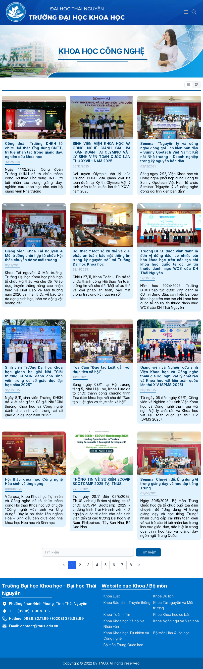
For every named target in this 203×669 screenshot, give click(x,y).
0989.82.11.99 (36, 618)
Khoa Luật (111, 596)
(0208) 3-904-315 (33, 611)
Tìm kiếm (148, 552)
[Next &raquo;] (139, 565)
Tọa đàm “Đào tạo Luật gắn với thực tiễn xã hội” (101, 369)
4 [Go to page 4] (97, 565)
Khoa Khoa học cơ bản (171, 614)
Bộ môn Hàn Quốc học (171, 633)
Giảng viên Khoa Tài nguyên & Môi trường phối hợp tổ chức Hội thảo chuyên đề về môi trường (34, 255)
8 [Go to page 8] (131, 565)
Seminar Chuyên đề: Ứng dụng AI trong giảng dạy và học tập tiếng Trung (169, 483)
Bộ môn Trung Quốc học (123, 645)
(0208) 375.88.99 (68, 618)
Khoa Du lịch (163, 596)
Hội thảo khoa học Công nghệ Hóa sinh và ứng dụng (34, 481)
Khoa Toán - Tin (116, 614)
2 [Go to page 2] (80, 565)
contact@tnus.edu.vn (39, 626)
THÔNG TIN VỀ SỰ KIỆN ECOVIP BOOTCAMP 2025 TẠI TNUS (101, 481)
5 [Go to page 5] (105, 565)
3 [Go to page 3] (88, 565)
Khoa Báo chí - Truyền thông (127, 602)
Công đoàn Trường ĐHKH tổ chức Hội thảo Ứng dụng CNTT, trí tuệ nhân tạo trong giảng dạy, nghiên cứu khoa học (34, 150)
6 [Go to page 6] (114, 565)
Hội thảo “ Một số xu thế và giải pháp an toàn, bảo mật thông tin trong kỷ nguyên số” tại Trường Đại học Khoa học (101, 257)
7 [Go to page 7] (122, 565)
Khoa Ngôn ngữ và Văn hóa (176, 621)
